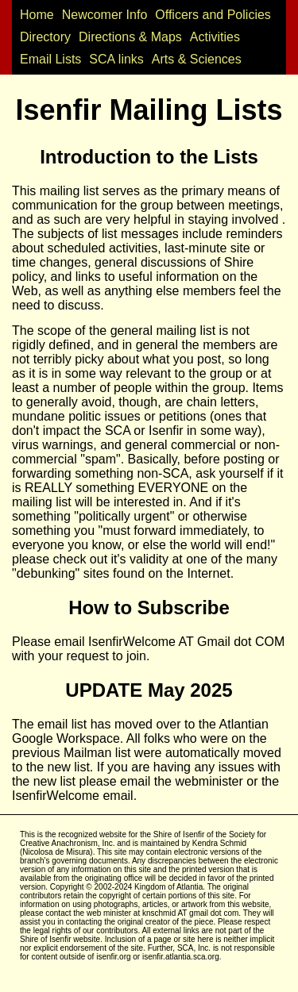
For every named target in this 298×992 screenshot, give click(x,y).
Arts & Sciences (197, 59)
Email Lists (50, 59)
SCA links (116, 59)
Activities (215, 37)
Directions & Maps (130, 37)
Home (37, 14)
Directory (45, 37)
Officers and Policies (213, 14)
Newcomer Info (105, 14)
